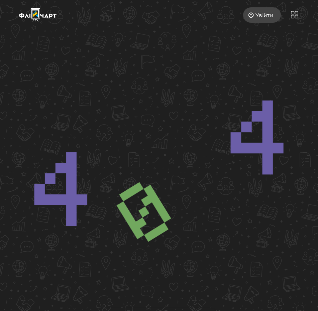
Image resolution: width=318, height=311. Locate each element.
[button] (294, 15)
